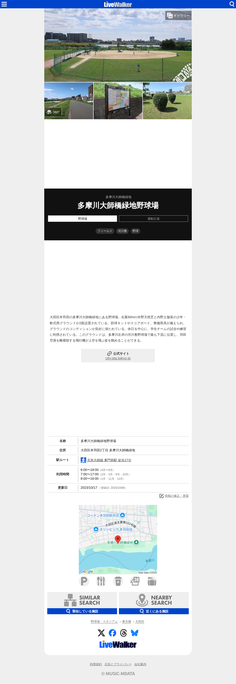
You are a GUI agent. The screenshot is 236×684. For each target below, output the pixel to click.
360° (53, 112)
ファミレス (101, 581)
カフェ (118, 581)
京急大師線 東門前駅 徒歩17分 (106, 460)
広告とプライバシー (118, 664)
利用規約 (96, 664)
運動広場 (153, 218)
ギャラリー (178, 15)
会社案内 (140, 664)
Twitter (101, 633)
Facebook (112, 633)
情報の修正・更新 (174, 496)
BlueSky (134, 633)
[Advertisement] (118, 154)
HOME (118, 4)
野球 (136, 231)
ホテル (152, 581)
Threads (123, 633)
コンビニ (135, 581)
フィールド (104, 231)
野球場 (82, 218)
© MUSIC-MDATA (118, 673)
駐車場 (84, 581)
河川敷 (122, 231)
